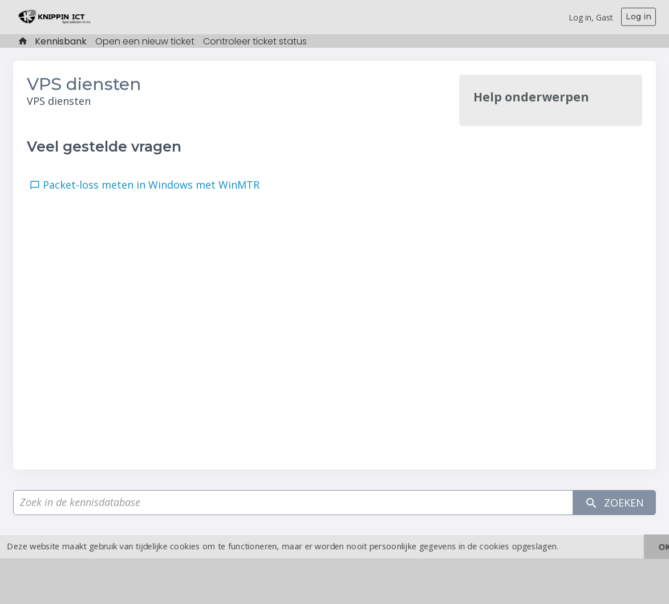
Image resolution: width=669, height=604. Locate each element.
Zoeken (614, 503)
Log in (638, 16)
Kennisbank (61, 41)
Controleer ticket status (255, 41)
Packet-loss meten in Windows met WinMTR (154, 184)
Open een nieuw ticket (144, 41)
